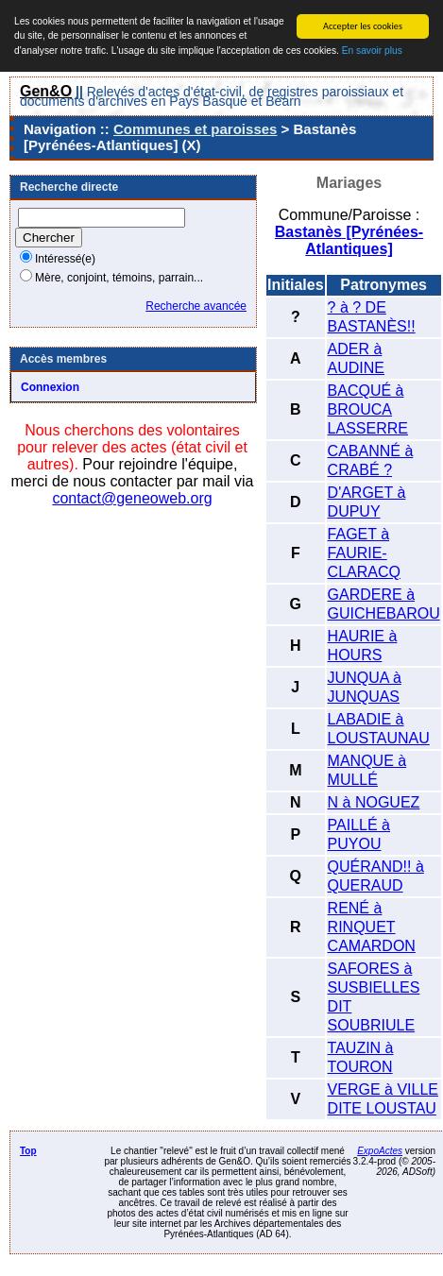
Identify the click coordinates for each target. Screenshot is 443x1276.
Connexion (50, 387)
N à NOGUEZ (374, 802)
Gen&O (46, 91)
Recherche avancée (196, 306)
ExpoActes (379, 1151)
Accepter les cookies (362, 26)
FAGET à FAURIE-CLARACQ (364, 553)
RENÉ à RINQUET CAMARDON (372, 927)
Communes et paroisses (195, 129)
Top (28, 1151)
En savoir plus (372, 50)
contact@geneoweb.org (132, 498)
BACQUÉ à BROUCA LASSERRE (368, 409)
